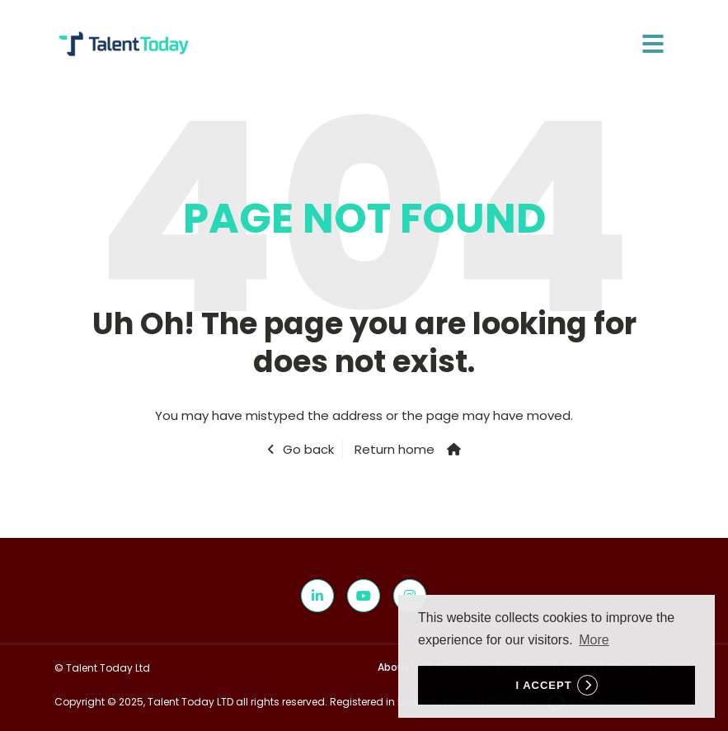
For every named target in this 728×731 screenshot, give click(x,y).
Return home (394, 449)
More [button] (593, 640)
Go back (308, 449)
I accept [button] (543, 685)
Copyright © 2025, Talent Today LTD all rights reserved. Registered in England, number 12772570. (356, 702)
